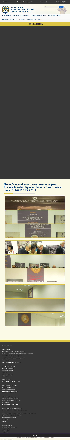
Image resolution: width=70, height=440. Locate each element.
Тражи (61, 6)
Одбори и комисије (7, 375)
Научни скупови (6, 396)
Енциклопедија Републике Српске (11, 400)
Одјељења (4, 372)
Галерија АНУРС (6, 379)
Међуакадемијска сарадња (9, 385)
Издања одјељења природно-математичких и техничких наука (19, 413)
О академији (6, 15)
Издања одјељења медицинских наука (12, 415)
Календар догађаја (28, 2)
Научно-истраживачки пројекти (10, 398)
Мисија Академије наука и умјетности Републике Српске (17, 353)
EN (65, 2)
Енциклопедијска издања (9, 417)
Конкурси (4, 432)
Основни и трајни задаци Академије (12, 355)
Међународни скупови (8, 387)
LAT (62, 2)
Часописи (5, 419)
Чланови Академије (7, 370)
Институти (5, 377)
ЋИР (58, 2)
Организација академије (11, 362)
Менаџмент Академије (8, 368)
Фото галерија (31, 19)
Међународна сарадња (39, 15)
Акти (40, 19)
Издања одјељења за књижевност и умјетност (14, 410)
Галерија (22, 19)
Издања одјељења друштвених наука (12, 408)
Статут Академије (7, 425)
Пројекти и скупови (54, 15)
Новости (19, 2)
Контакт (5, 1)
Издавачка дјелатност (9, 19)
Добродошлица (6, 349)
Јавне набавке (6, 429)
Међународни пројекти (8, 389)
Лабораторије (5, 402)
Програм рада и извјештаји (9, 427)
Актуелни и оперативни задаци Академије (13, 358)
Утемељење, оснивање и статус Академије (13, 351)
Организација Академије (21, 15)
